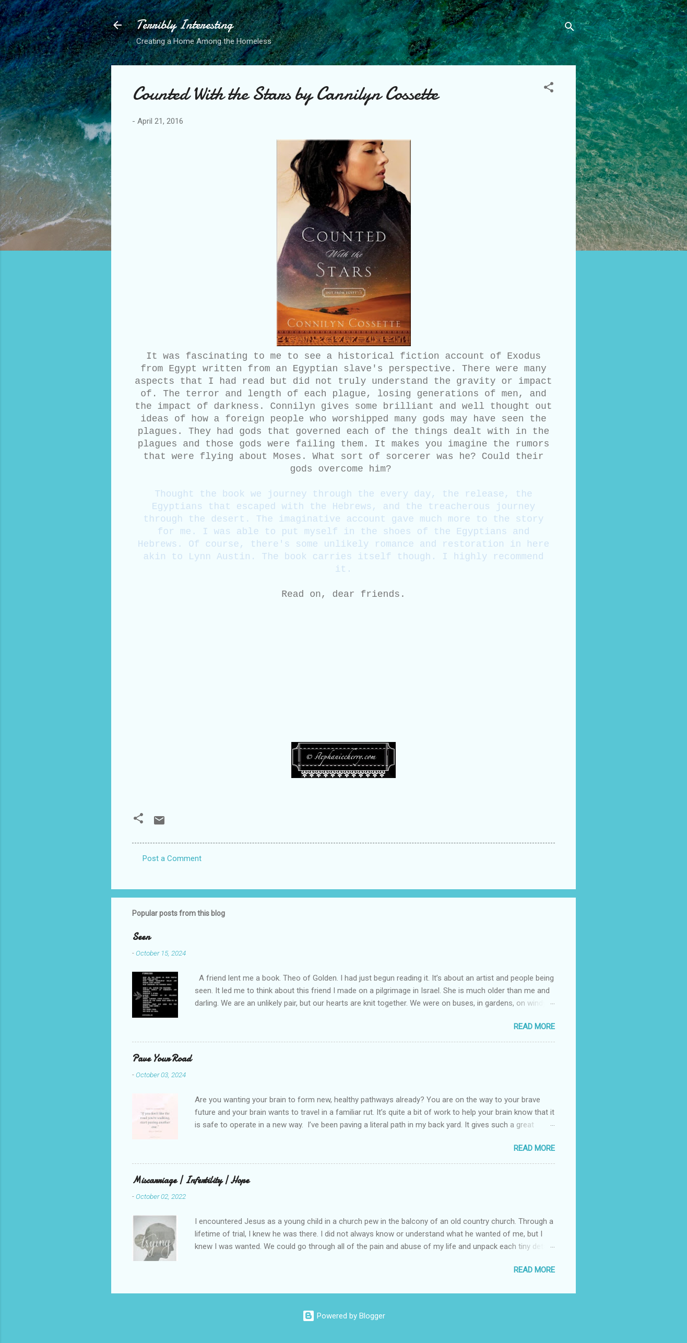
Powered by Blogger (343, 1316)
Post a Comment (172, 858)
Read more (534, 1026)
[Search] (569, 28)
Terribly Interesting (184, 24)
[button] (548, 89)
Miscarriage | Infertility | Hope (190, 1180)
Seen (141, 937)
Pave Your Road (161, 1058)
